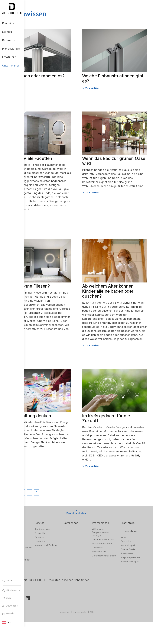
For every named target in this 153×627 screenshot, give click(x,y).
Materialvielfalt (38, 573)
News (128, 538)
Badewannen (36, 544)
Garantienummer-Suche (110, 559)
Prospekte (59, 533)
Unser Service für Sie (110, 541)
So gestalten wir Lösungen (110, 534)
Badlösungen (36, 540)
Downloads (107, 550)
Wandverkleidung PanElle (39, 549)
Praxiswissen (132, 554)
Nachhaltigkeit (133, 546)
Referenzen (85, 523)
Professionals (110, 523)
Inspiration (59, 541)
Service (59, 523)
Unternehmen (134, 531)
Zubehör (34, 554)
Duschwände (36, 529)
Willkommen (107, 529)
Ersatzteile (132, 523)
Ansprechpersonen (111, 546)
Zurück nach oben (88, 513)
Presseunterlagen (134, 562)
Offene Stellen (133, 550)
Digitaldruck (36, 558)
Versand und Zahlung (60, 546)
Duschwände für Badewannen (38, 534)
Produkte (36, 523)
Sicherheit (35, 569)
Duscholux (130, 542)
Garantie (58, 537)
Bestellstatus (108, 554)
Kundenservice (61, 529)
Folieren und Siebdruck (36, 563)
